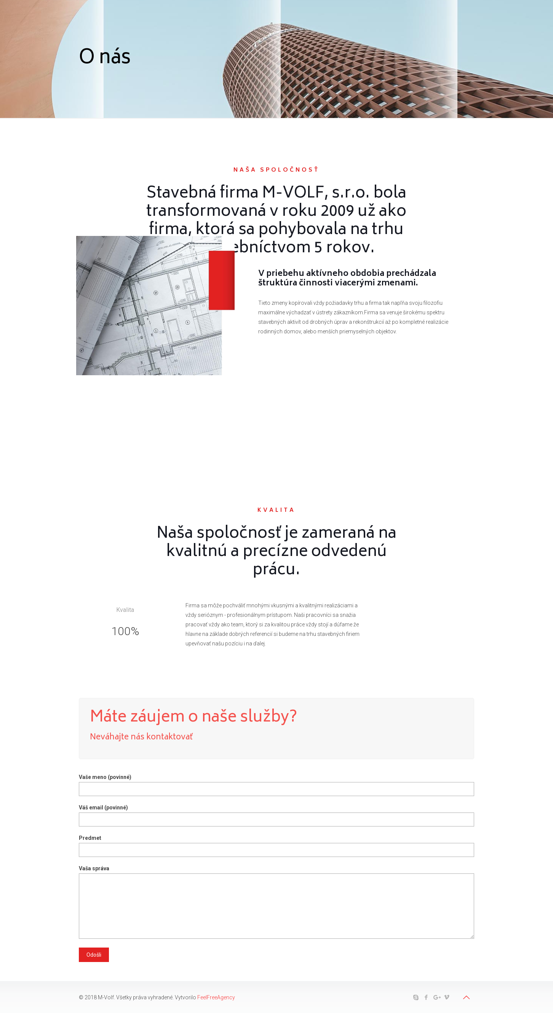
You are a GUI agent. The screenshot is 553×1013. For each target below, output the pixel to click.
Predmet (277, 846)
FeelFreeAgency (216, 997)
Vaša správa (277, 902)
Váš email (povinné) (277, 815)
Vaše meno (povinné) (277, 785)
